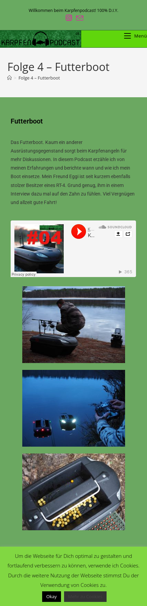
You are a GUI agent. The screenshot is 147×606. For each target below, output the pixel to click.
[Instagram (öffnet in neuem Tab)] (69, 17)
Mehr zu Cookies (85, 596)
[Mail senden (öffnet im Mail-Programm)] (78, 17)
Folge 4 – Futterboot (39, 78)
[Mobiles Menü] (135, 36)
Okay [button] (51, 596)
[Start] (9, 78)
